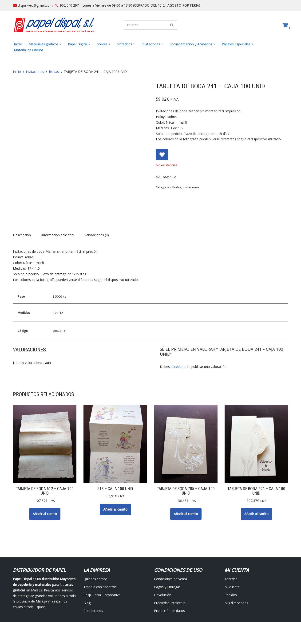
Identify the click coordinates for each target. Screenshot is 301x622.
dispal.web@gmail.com (35, 5)
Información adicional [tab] (57, 210)
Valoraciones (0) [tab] (96, 210)
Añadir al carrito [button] (45, 488)
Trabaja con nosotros (100, 561)
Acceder (231, 553)
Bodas (54, 72)
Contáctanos (93, 585)
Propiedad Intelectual (170, 577)
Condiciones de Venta (170, 553)
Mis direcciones (236, 577)
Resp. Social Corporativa (101, 569)
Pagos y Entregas (167, 561)
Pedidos (231, 569)
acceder (177, 341)
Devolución (162, 569)
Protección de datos (169, 585)
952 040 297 (69, 5)
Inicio (18, 44)
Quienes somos (95, 553)
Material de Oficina (28, 50)
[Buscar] (145, 25)
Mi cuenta (232, 561)
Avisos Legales (117, 607)
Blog (87, 577)
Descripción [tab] (22, 210)
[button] (60, 44)
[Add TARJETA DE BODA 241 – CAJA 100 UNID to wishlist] (162, 154)
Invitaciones (35, 72)
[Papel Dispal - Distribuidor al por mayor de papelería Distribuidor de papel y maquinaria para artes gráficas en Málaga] (54, 25)
